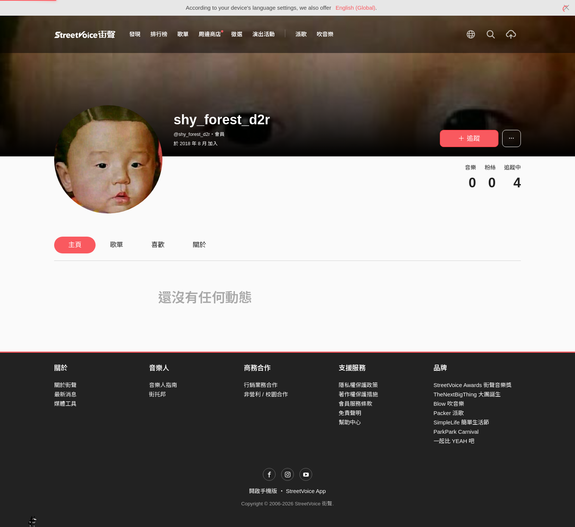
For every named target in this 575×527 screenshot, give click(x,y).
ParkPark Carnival (456, 431)
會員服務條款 (355, 403)
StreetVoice (85, 34)
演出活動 (263, 34)
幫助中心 (350, 422)
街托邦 (157, 394)
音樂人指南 (163, 385)
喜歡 (158, 245)
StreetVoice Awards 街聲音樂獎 (472, 385)
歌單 (183, 34)
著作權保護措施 (358, 394)
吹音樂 (325, 34)
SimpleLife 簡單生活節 (461, 422)
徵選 (236, 34)
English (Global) (356, 7)
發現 (134, 34)
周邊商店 (211, 34)
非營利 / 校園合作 (266, 394)
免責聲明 (350, 413)
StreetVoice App (306, 491)
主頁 (75, 245)
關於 (199, 245)
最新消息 (65, 394)
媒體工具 (65, 403)
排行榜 (158, 34)
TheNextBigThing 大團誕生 (467, 394)
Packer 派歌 (448, 413)
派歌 (301, 34)
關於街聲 (65, 385)
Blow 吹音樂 (448, 403)
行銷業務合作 (260, 385)
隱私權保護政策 (358, 385)
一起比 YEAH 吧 (453, 441)
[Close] (566, 7)
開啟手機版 (263, 491)
